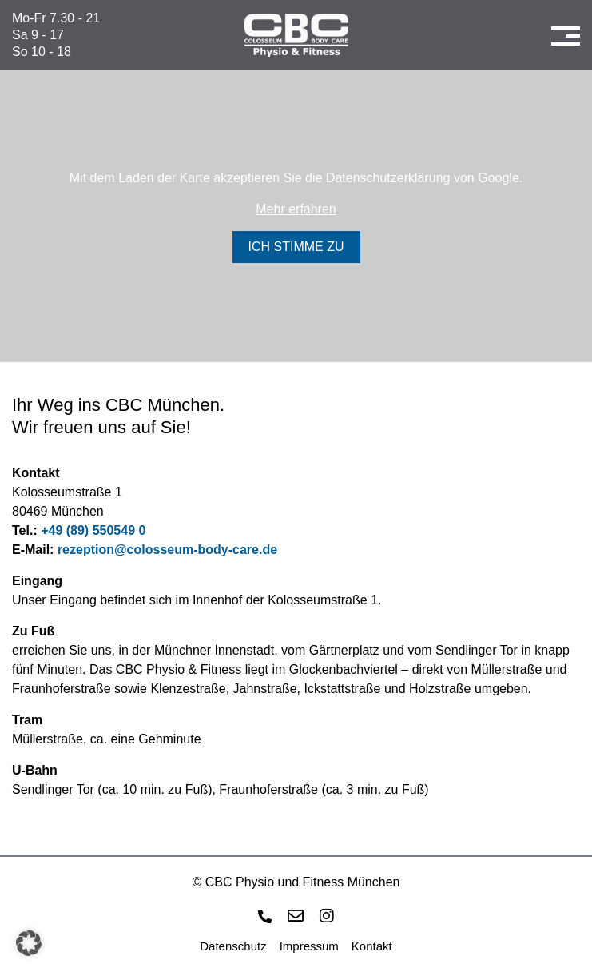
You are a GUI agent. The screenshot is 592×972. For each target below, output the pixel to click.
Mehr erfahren (296, 209)
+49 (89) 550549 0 (93, 530)
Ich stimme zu (296, 246)
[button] (29, 943)
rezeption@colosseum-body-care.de (167, 549)
